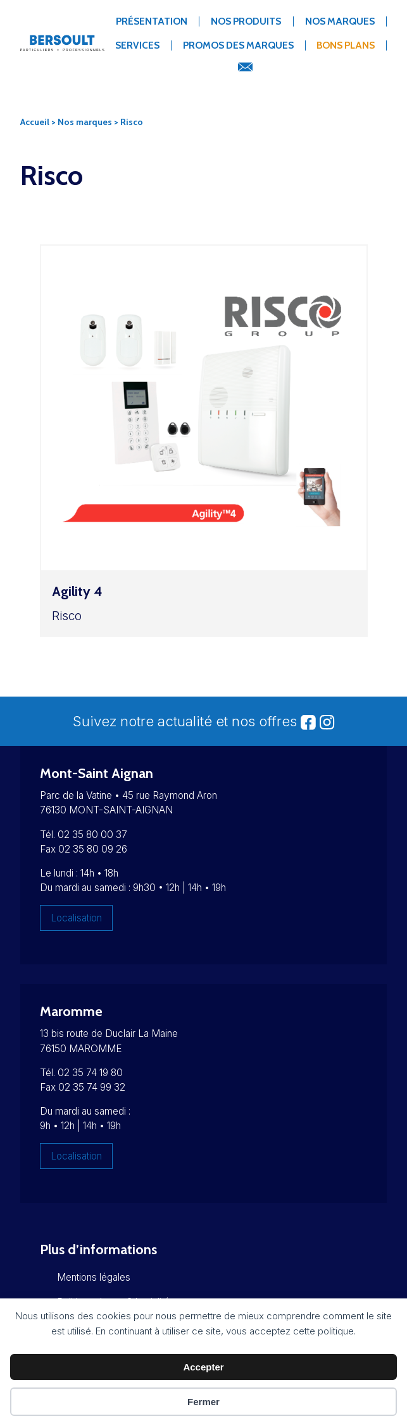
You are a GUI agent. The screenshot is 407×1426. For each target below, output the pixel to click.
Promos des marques (238, 45)
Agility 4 (77, 591)
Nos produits (246, 21)
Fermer (203, 1401)
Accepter (203, 1367)
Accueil (34, 122)
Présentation (151, 21)
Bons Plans (345, 45)
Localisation (76, 918)
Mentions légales (93, 1277)
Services (137, 45)
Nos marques (340, 21)
